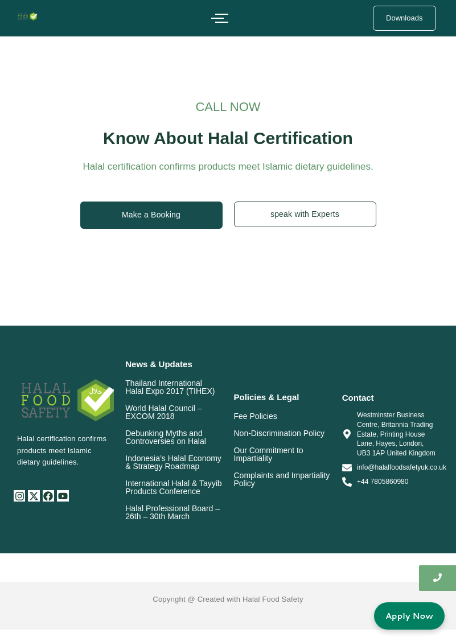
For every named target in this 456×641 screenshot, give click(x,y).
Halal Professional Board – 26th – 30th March (172, 512)
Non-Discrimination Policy (279, 433)
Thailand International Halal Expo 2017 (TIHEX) (170, 387)
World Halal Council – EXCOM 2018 (163, 412)
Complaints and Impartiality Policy (282, 479)
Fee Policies (255, 416)
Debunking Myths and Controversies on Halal (165, 437)
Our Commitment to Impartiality (268, 454)
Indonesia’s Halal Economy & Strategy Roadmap (173, 462)
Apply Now (409, 616)
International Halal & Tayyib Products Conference (173, 487)
